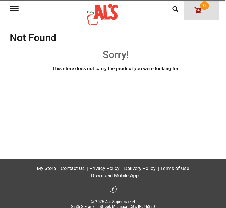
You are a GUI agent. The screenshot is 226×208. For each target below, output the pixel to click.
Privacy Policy (104, 168)
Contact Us (73, 168)
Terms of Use (174, 168)
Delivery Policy (139, 168)
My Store (46, 168)
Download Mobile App (115, 175)
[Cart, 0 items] (201, 10)
